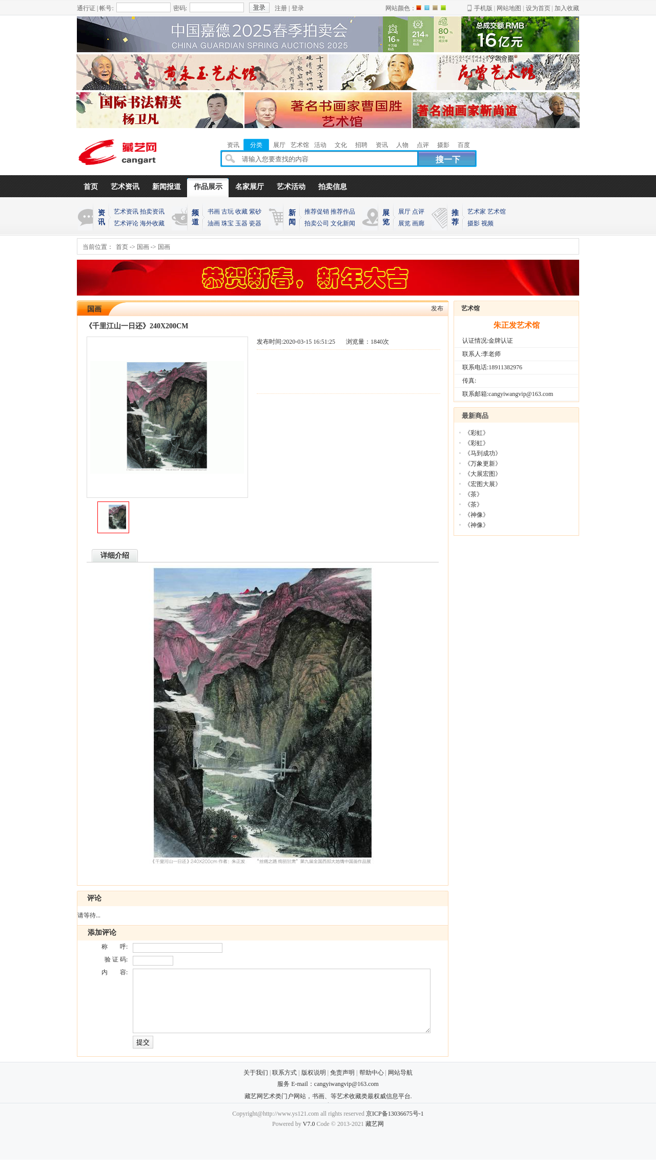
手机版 (483, 8)
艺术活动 (291, 187)
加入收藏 (567, 8)
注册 (281, 8)
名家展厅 (249, 187)
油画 (214, 223)
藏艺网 (374, 1136)
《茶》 (473, 494)
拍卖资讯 (152, 211)
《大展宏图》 (482, 473)
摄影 (473, 223)
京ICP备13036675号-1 (395, 1125)
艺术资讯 (125, 187)
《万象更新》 (482, 463)
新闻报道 (166, 187)
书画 (214, 211)
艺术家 (476, 211)
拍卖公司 (316, 223)
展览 (404, 223)
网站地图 (509, 8)
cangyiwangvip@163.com (346, 1096)
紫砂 (255, 211)
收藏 (241, 211)
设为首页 (538, 8)
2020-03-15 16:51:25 (309, 341)
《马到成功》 (482, 453)
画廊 (418, 223)
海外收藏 (152, 223)
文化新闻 (343, 223)
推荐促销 (316, 211)
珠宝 (227, 223)
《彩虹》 (476, 432)
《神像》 (476, 514)
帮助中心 (371, 1085)
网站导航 (400, 1085)
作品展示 (208, 187)
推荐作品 (343, 211)
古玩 (227, 211)
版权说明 (313, 1085)
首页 (91, 187)
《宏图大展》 (482, 484)
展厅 (404, 211)
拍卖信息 (332, 187)
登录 (298, 8)
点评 (418, 211)
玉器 (241, 223)
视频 (487, 223)
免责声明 (342, 1085)
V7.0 (309, 1136)
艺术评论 (126, 223)
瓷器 (255, 223)
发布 (437, 308)
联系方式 (284, 1085)
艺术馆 (496, 211)
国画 (143, 246)
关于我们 (255, 1085)
